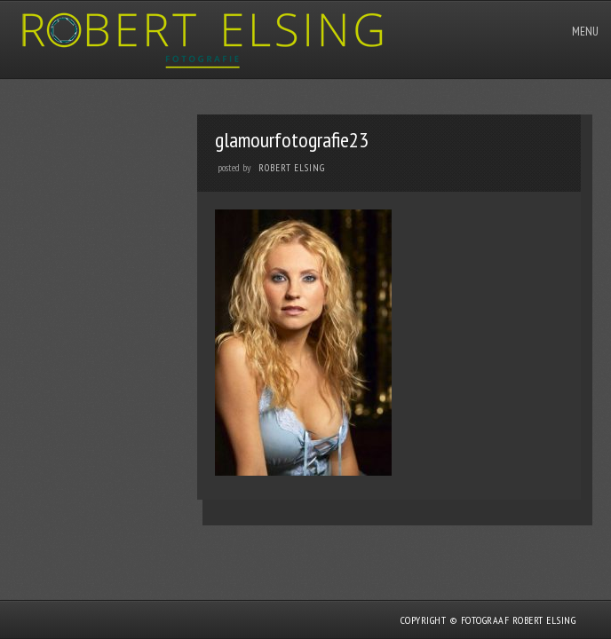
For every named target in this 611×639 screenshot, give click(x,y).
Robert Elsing (291, 168)
